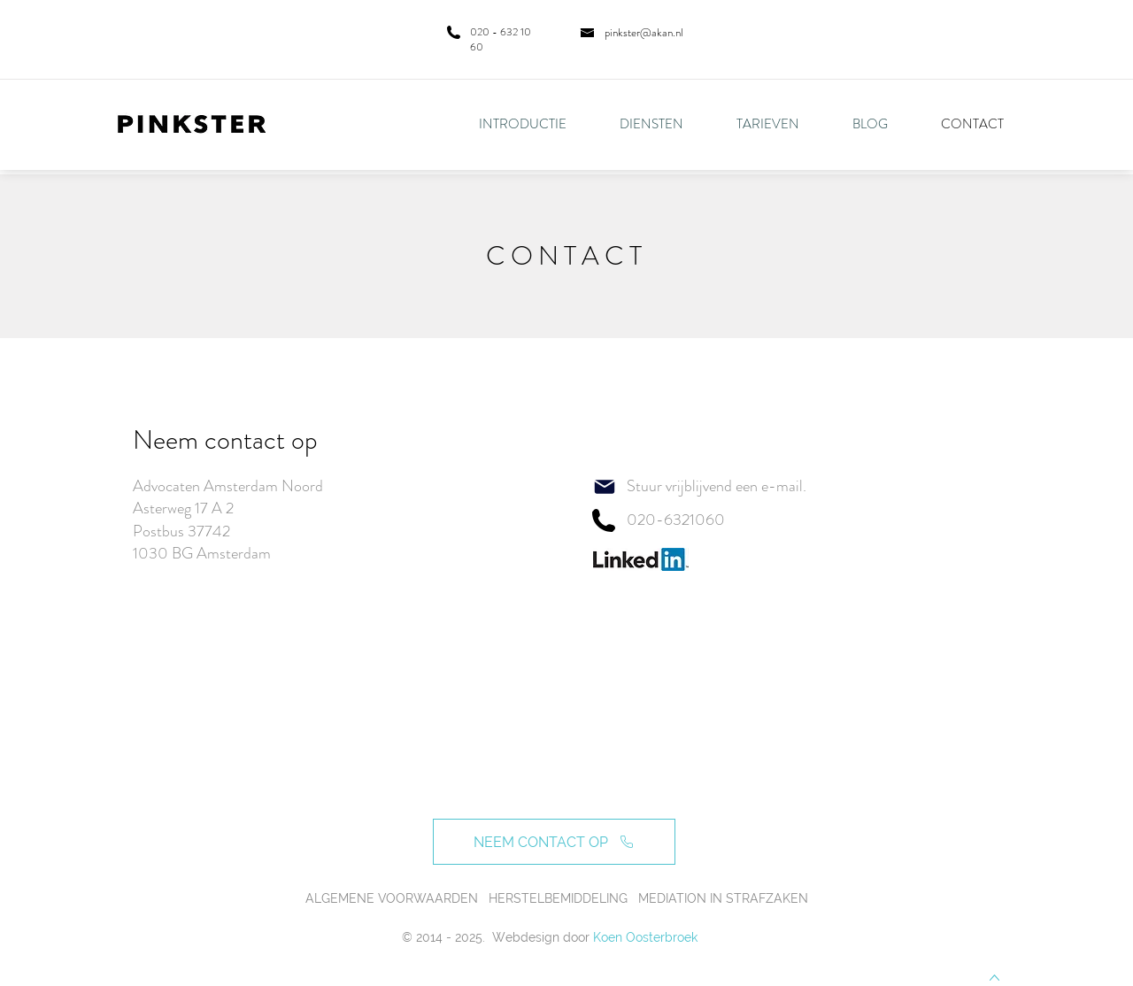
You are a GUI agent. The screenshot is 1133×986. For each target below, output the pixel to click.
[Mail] (604, 486)
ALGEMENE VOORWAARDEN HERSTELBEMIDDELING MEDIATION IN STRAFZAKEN (556, 898)
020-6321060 (676, 519)
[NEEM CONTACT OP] (554, 842)
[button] (664, 124)
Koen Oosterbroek (645, 937)
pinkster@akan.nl (644, 32)
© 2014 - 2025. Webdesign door (496, 937)
